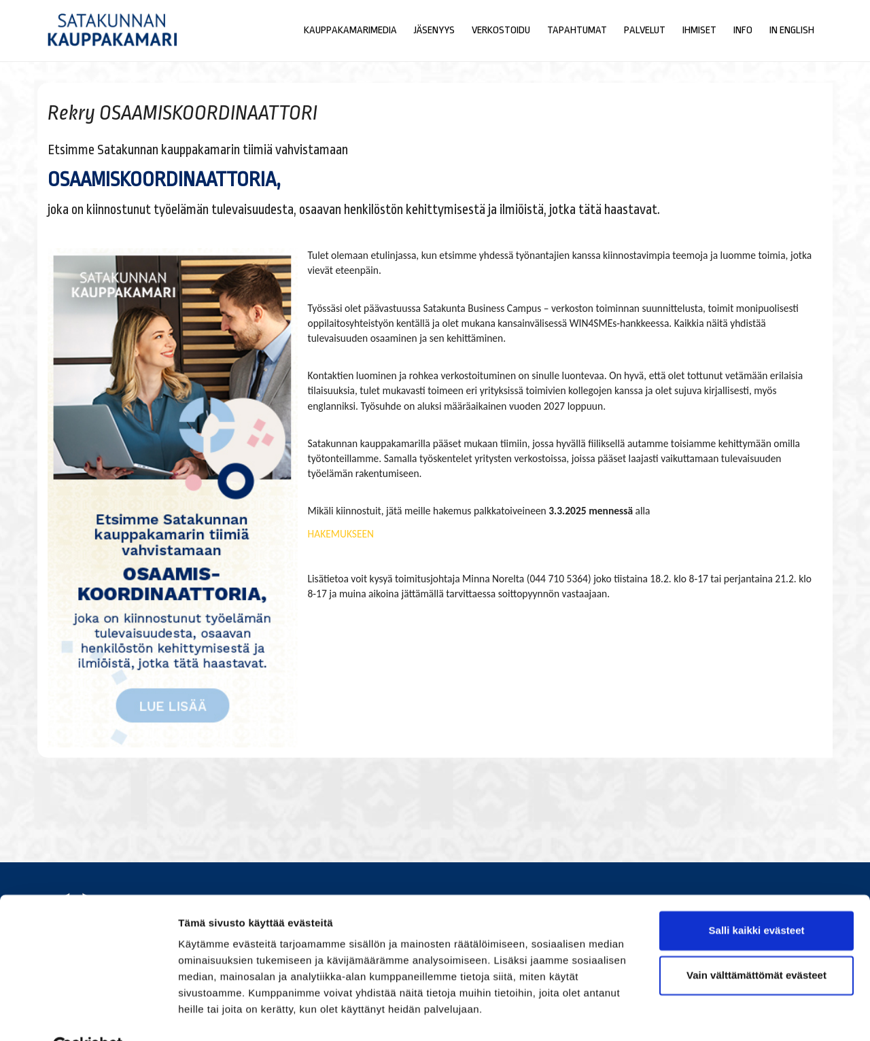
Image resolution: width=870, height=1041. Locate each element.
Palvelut (644, 30)
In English (791, 30)
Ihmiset (699, 30)
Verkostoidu (501, 30)
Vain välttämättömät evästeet (756, 942)
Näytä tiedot (207, 1014)
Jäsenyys (434, 30)
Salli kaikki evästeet (757, 898)
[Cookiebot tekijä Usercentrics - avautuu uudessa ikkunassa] (88, 1014)
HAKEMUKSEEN (341, 533)
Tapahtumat (577, 30)
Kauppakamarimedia (350, 30)
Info (742, 30)
